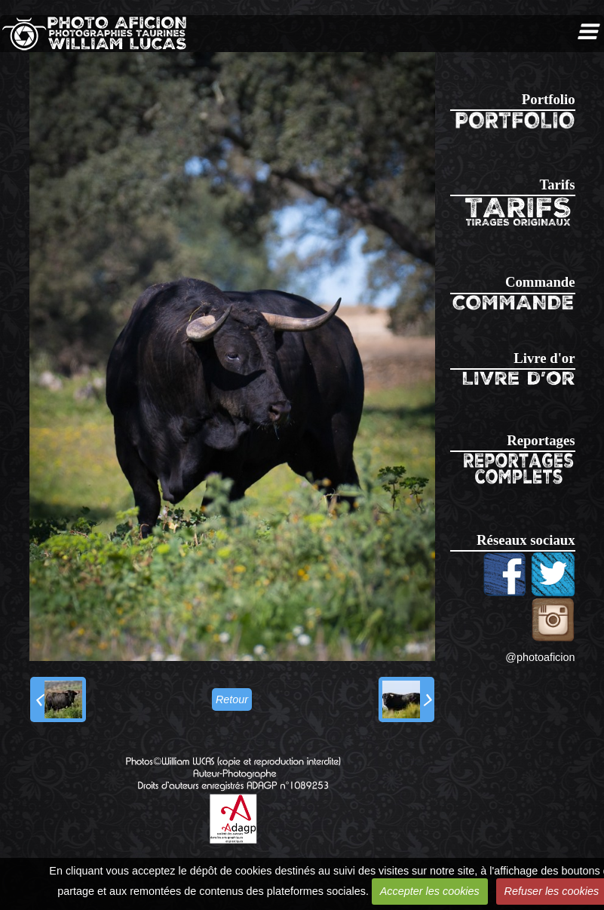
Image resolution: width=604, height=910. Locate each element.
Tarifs (557, 184)
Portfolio (548, 99)
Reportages (541, 440)
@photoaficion (540, 657)
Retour (232, 699)
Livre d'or (544, 358)
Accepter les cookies (430, 891)
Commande (540, 282)
